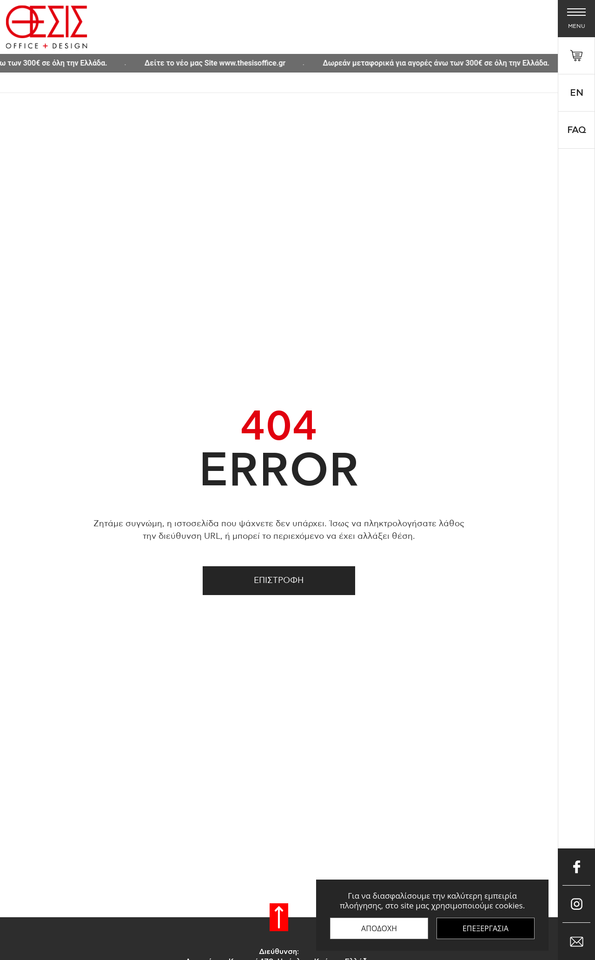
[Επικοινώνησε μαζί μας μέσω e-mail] (576, 941)
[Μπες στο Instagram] (576, 904)
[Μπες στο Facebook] (576, 867)
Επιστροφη (279, 580)
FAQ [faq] (576, 130)
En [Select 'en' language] (576, 93)
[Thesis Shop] (46, 27)
